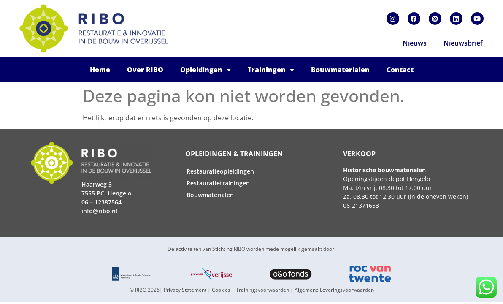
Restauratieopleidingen (220, 171)
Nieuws (415, 43)
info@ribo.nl (99, 211)
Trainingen (271, 69)
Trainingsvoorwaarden (262, 289)
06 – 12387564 (101, 202)
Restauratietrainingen (218, 183)
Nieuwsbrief (463, 43)
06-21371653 (361, 205)
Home (100, 69)
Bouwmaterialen (340, 69)
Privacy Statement (185, 289)
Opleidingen (205, 69)
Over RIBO (145, 69)
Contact (400, 69)
